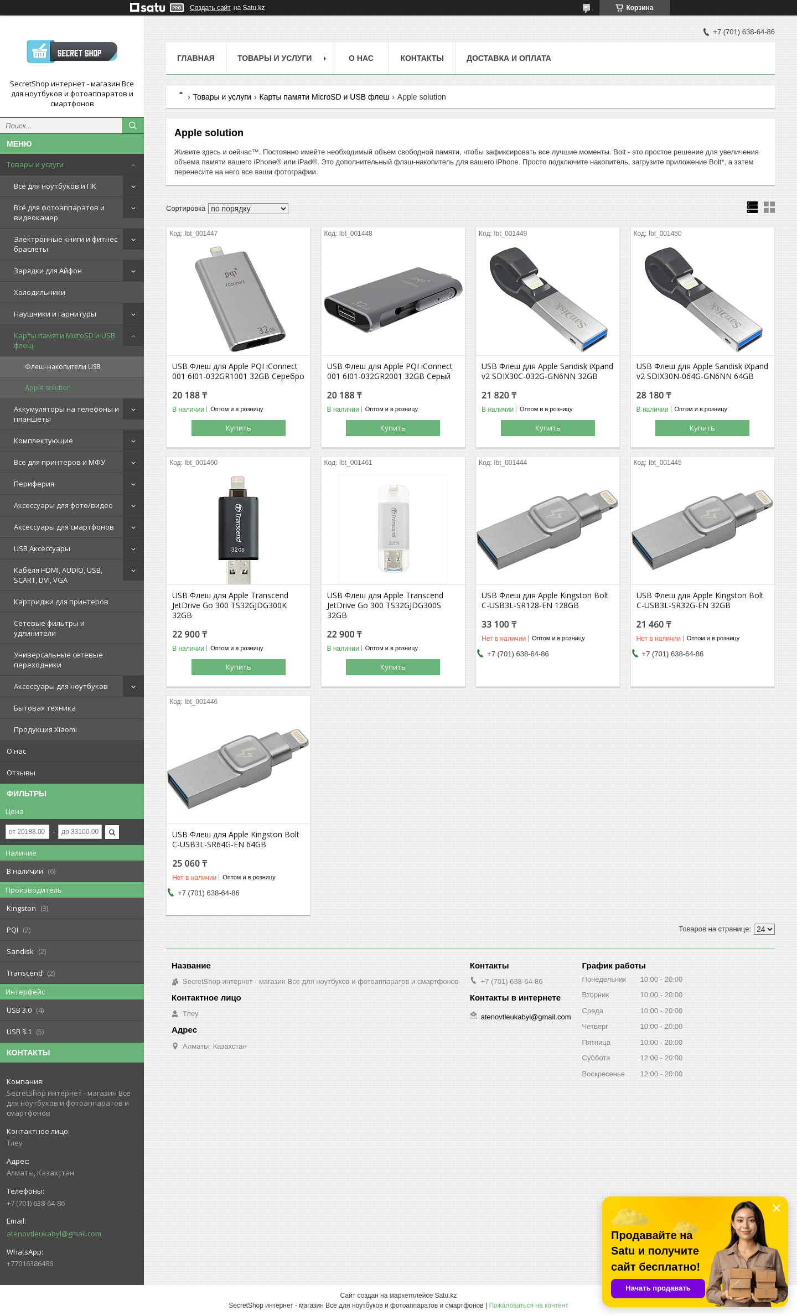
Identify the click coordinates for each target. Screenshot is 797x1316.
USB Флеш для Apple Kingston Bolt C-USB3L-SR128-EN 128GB (545, 600)
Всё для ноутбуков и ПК (55, 186)
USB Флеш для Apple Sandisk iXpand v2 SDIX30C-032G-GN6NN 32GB (547, 371)
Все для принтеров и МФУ (59, 462)
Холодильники (39, 292)
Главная (196, 58)
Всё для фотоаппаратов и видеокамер (59, 212)
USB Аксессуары (42, 548)
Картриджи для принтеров (61, 602)
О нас (16, 751)
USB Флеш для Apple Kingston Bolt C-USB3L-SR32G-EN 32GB (700, 600)
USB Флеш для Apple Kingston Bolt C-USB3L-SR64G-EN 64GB (235, 839)
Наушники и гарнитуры (55, 314)
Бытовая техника (45, 708)
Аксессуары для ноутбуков (61, 686)
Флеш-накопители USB (63, 366)
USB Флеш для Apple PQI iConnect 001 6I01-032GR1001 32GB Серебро (238, 371)
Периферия (34, 484)
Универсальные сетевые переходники (58, 660)
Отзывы (21, 773)
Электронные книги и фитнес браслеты (65, 244)
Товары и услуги (35, 164)
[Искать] (133, 125)
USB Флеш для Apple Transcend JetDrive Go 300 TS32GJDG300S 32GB (385, 605)
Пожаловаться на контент (528, 1305)
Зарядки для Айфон (48, 271)
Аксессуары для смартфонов (64, 527)
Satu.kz (445, 1295)
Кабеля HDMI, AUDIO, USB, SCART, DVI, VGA (58, 575)
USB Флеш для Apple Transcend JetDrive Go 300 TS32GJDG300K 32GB (230, 605)
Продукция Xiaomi (45, 729)
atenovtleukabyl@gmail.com (54, 1234)
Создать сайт (210, 8)
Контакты (421, 58)
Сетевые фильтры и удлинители (49, 628)
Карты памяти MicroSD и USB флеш (64, 340)
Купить (238, 428)
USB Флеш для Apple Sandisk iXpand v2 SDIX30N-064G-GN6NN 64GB (702, 371)
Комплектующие (43, 440)
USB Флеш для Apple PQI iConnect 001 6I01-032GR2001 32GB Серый (390, 371)
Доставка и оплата (509, 58)
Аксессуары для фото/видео (63, 505)
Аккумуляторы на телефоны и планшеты (66, 414)
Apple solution (48, 387)
